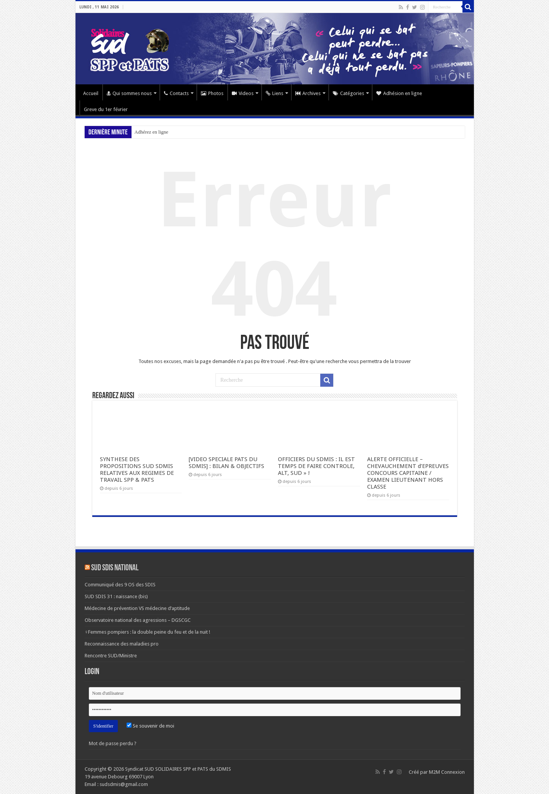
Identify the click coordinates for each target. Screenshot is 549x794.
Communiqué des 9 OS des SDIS (120, 584)
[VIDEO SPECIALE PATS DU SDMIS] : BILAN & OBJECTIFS (226, 463)
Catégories (348, 93)
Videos (243, 93)
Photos (212, 93)
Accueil (90, 93)
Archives (308, 93)
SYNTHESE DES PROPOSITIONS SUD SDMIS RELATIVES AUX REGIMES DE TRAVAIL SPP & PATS (137, 469)
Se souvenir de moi (150, 726)
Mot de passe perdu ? (112, 743)
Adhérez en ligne (152, 132)
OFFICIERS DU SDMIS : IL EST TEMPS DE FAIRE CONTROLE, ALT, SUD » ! (316, 466)
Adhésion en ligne (399, 93)
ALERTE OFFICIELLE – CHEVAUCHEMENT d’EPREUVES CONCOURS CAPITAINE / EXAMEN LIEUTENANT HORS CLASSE (408, 473)
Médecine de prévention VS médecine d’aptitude (137, 608)
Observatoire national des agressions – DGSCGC (138, 620)
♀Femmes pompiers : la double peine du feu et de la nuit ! (147, 632)
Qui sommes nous (129, 93)
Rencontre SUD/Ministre (111, 655)
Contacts (176, 93)
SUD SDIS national (114, 568)
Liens (274, 93)
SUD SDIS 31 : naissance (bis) (116, 596)
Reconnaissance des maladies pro (122, 644)
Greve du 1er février (106, 109)
